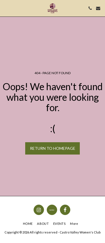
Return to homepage (52, 148)
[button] (6, 8)
